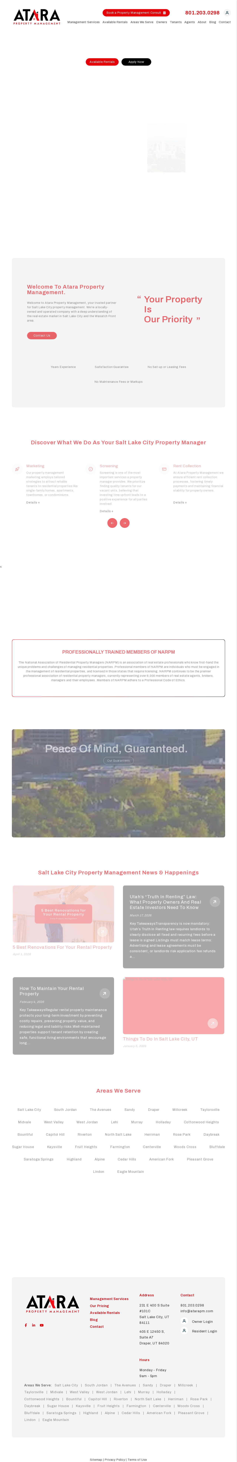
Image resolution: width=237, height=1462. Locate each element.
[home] (37, 16)
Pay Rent (22, 190)
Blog (212, 22)
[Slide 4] (170, 229)
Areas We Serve (142, 22)
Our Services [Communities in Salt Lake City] (25, 102)
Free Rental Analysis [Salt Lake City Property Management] (31, 91)
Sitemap (96, 1459)
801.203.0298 (202, 13)
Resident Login (199, 1331)
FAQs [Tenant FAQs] (20, 163)
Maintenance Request (32, 201)
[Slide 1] (159, 229)
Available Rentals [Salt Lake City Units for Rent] (28, 141)
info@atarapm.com (197, 1311)
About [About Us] (202, 22)
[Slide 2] (163, 229)
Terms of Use (137, 1459)
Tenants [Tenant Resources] (176, 22)
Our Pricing (24, 113)
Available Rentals (102, 61)
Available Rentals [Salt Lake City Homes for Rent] (115, 22)
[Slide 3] (167, 229)
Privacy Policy (115, 1459)
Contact (225, 22)
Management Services (109, 1299)
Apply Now (136, 61)
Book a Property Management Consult (136, 12)
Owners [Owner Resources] (161, 22)
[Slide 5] (174, 229)
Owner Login (197, 1322)
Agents (189, 22)
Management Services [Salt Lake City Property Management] (83, 22)
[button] (227, 13)
